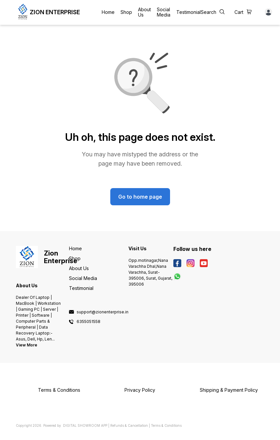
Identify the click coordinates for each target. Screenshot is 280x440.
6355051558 (88, 321)
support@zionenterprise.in (102, 312)
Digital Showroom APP (85, 425)
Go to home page (140, 196)
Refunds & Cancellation (129, 425)
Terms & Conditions (166, 425)
